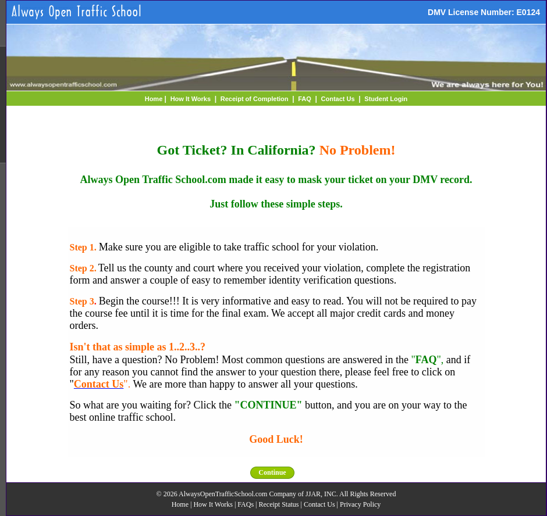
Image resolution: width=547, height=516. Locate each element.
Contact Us (338, 98)
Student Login (385, 98)
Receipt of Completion (255, 98)
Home (154, 98)
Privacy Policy (360, 504)
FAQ (304, 98)
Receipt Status (279, 504)
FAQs (245, 504)
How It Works (191, 98)
